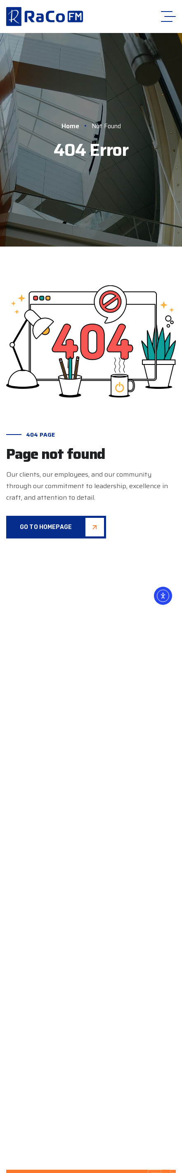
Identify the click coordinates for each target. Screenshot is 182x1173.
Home (73, 126)
